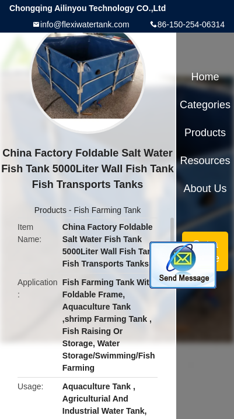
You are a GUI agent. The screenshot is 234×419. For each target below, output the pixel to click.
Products (50, 210)
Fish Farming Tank (107, 210)
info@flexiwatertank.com (85, 24)
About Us (205, 188)
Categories (205, 105)
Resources (205, 160)
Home (205, 77)
